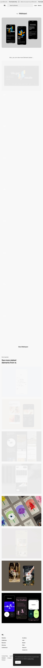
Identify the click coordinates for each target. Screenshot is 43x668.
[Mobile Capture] (21, 414)
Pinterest (3, 659)
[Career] (21, 139)
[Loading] (21, 329)
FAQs (23, 645)
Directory (4, 645)
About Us (24, 647)
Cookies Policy (5, 656)
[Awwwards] (5, 5)
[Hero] (21, 170)
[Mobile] (21, 382)
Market (23, 642)
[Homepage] (21, 107)
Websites (4, 637)
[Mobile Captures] (21, 608)
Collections (4, 640)
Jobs (23, 640)
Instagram (9, 658)
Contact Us (24, 650)
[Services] (21, 297)
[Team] (21, 265)
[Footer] (21, 234)
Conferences (4, 647)
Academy (24, 637)
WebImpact (23, 13)
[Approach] (21, 202)
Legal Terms (12, 656)
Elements (4, 642)
